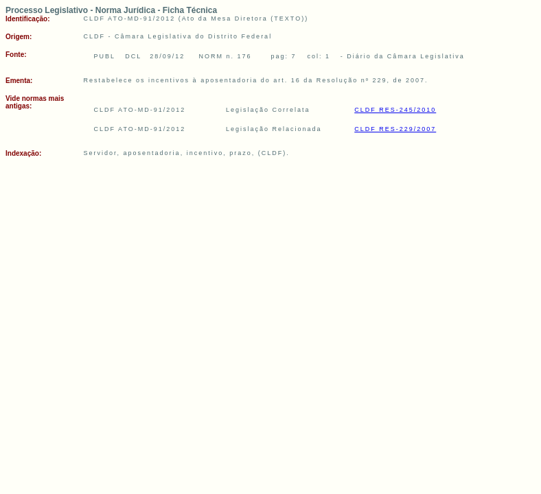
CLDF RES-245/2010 (395, 109)
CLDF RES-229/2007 (395, 129)
